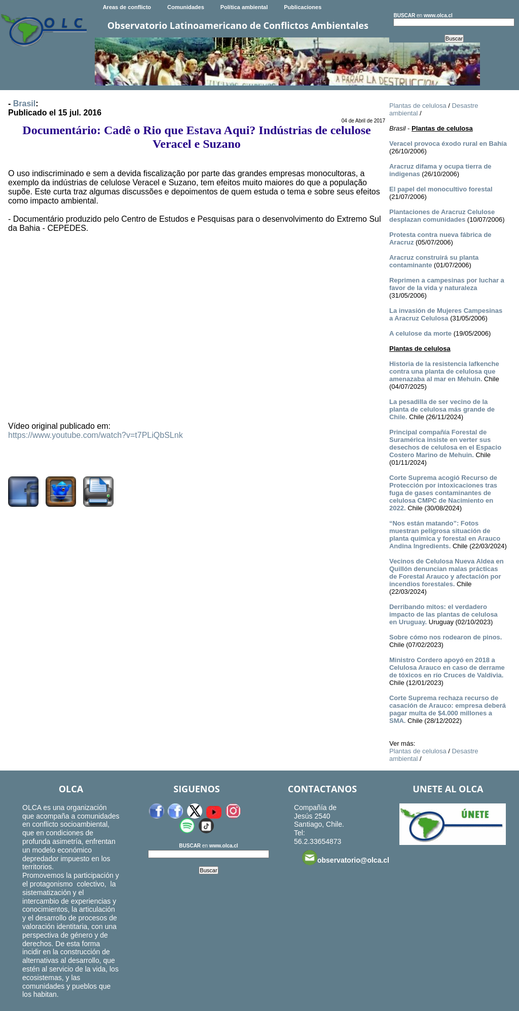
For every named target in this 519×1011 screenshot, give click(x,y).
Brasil (24, 103)
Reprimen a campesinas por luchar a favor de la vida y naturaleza (446, 284)
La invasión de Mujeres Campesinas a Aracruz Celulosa (445, 314)
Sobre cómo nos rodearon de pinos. (445, 637)
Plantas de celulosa (418, 105)
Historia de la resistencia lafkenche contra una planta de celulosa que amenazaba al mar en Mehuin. (444, 371)
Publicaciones (302, 7)
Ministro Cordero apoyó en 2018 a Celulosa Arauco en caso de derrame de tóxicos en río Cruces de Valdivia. (447, 667)
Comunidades (185, 7)
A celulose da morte (420, 333)
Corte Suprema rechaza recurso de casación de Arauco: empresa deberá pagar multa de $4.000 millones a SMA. (447, 709)
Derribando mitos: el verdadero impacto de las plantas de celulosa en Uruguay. (443, 614)
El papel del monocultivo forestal (441, 189)
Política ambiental (244, 7)
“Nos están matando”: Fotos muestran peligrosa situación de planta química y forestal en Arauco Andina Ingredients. (444, 534)
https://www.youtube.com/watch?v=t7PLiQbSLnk (95, 435)
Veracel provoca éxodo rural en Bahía (448, 143)
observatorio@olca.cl (345, 857)
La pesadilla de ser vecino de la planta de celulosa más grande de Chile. (442, 409)
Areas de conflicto (127, 7)
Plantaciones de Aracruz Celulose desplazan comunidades (442, 215)
